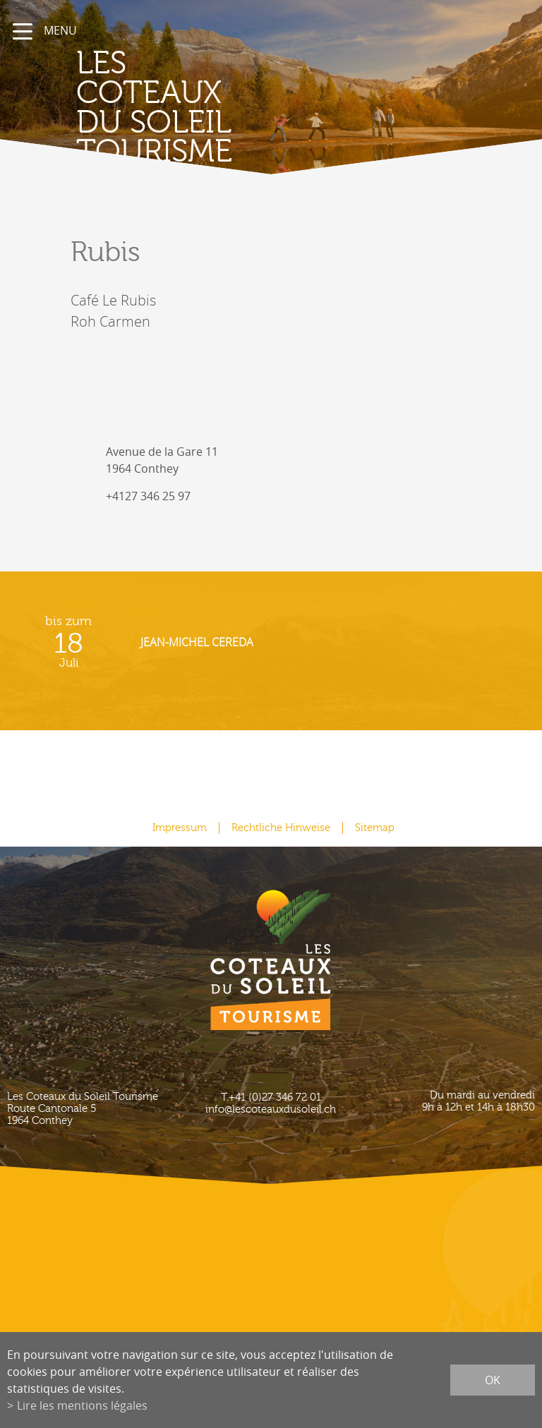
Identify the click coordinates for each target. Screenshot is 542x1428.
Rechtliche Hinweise (280, 828)
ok (492, 1380)
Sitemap (375, 828)
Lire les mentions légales (82, 1405)
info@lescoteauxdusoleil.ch (270, 1109)
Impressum (179, 828)
